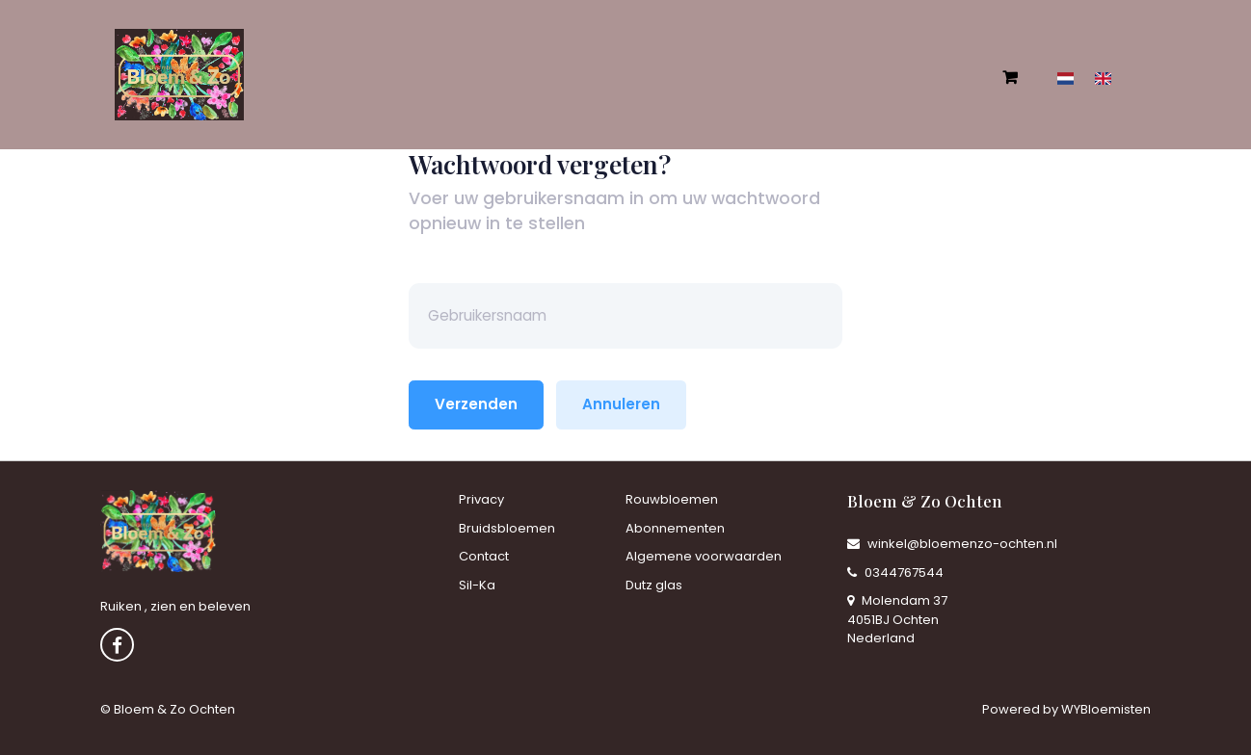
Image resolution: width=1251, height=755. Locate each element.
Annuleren (621, 404)
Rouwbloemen (672, 499)
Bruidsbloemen (507, 528)
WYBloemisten (1106, 709)
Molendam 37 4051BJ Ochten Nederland (897, 619)
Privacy (481, 499)
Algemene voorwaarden (704, 556)
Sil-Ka (477, 585)
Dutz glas (654, 585)
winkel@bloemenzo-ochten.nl (952, 543)
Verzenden (476, 404)
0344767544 (895, 572)
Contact (484, 556)
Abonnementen (675, 528)
